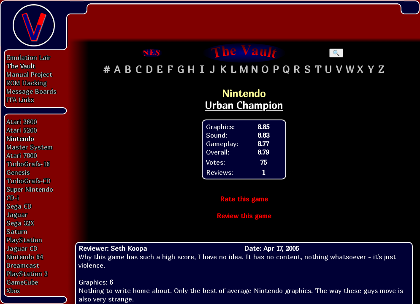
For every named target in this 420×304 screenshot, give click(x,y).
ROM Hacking (26, 83)
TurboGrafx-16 (28, 164)
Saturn (16, 231)
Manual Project (29, 74)
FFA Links (20, 99)
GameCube (22, 282)
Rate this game (244, 199)
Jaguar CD (22, 248)
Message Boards (31, 91)
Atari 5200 (21, 130)
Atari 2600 (21, 121)
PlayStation (24, 240)
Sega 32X (20, 223)
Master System (29, 147)
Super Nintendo (29, 189)
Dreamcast (22, 265)
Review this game (244, 216)
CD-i (12, 197)
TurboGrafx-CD (28, 181)
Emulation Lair (28, 57)
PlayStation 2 (27, 273)
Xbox (13, 290)
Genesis (18, 172)
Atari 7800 (21, 155)
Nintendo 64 (24, 257)
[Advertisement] (244, 19)
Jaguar (16, 214)
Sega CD (19, 206)
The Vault (20, 66)
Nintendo (20, 138)
